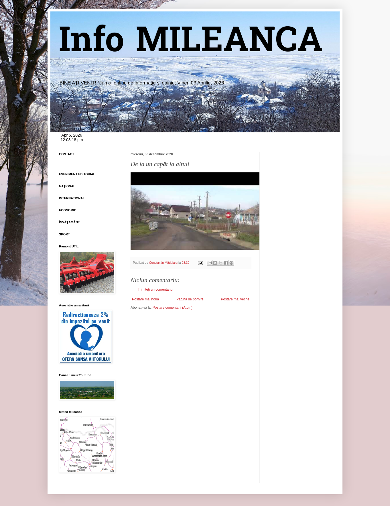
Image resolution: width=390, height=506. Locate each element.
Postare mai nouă (145, 299)
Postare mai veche (235, 299)
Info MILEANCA (191, 43)
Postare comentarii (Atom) (172, 308)
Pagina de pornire (190, 299)
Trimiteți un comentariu (155, 290)
